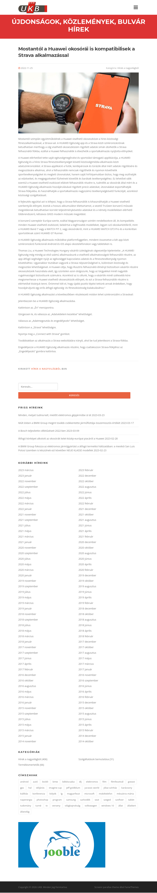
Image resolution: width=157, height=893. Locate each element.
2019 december (87, 575)
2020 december (87, 542)
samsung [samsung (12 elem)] (71, 800)
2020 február (85, 570)
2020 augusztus (87, 553)
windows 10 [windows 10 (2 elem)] (107, 805)
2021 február (85, 537)
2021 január (25, 542)
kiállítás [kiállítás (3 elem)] (24, 794)
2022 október (86, 481)
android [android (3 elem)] (24, 782)
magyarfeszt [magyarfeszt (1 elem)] (73, 794)
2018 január (25, 642)
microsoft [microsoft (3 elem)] (89, 794)
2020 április (85, 564)
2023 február (85, 470)
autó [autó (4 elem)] (35, 782)
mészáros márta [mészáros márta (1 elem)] (125, 794)
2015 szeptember (28, 714)
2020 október (86, 548)
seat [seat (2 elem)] (97, 800)
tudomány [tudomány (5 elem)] (25, 805)
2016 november (87, 675)
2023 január (25, 476)
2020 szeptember (28, 553)
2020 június (85, 559)
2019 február (85, 603)
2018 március (26, 636)
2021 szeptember (28, 520)
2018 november (27, 614)
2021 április (85, 531)
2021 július (24, 525)
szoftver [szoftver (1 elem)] (119, 800)
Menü (136, 7)
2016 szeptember (88, 680)
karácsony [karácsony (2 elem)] (126, 788)
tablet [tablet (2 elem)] (131, 800)
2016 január (25, 702)
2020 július (24, 559)
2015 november (27, 708)
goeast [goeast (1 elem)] (131, 782)
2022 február (85, 503)
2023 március (26, 470)
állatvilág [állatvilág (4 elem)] (24, 812)
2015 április (85, 725)
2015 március (26, 730)
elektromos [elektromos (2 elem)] (92, 782)
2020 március (26, 570)
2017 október (86, 647)
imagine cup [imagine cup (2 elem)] (55, 788)
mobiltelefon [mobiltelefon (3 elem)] (105, 794)
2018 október (86, 614)
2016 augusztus (27, 686)
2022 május (24, 498)
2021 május (24, 531)
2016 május (24, 692)
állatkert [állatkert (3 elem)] (131, 805)
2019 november (27, 581)
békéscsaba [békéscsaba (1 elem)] (68, 782)
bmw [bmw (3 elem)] (55, 782)
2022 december (87, 476)
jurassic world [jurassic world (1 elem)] (92, 788)
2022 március (26, 503)
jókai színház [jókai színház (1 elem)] (110, 788)
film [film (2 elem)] (105, 782)
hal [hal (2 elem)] (30, 788)
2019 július (24, 592)
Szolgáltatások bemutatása (93, 759)
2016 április (85, 692)
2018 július (24, 625)
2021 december (87, 509)
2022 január (25, 509)
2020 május (24, 564)
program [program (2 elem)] (57, 800)
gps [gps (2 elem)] (22, 788)
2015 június (85, 719)
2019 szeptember (28, 586)
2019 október (86, 581)
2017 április (24, 664)
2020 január (25, 575)
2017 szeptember (28, 653)
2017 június (24, 658)
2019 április (85, 597)
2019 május (24, 597)
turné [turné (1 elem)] (38, 805)
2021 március (26, 537)
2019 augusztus (87, 586)
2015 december (87, 702)
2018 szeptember (28, 620)
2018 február (85, 636)
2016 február (85, 697)
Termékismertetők (28, 765)
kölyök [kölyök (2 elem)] (52, 794)
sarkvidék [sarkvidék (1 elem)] (85, 800)
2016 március (26, 697)
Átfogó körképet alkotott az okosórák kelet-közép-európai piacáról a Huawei (61, 439)
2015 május (24, 725)
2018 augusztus (87, 620)
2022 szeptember (28, 487)
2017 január (85, 669)
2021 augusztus (87, 520)
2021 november (27, 514)
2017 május (85, 658)
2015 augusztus (87, 714)
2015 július (24, 719)
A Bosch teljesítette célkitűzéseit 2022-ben (42, 431)
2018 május (24, 631)
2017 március (86, 664)
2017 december (87, 642)
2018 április (85, 631)
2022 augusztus (87, 487)
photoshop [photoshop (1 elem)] (42, 800)
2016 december (27, 675)
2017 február (25, 669)
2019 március (26, 603)
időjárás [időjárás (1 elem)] (40, 788)
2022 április (85, 498)
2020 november (27, 548)
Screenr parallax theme (106, 887)
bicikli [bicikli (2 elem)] (45, 782)
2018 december (87, 608)
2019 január (25, 608)
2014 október (86, 741)
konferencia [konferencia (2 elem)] (39, 794)
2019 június (85, 592)
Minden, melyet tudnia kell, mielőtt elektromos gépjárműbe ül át (54, 415)
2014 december (87, 736)
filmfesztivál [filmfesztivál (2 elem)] (117, 782)
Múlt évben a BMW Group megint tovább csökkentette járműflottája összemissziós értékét (69, 423)
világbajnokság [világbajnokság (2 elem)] (72, 805)
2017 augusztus (87, 653)
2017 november (27, 647)
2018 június (85, 625)
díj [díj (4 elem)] (80, 782)
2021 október (86, 514)
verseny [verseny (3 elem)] (56, 805)
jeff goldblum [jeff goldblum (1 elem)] (73, 788)
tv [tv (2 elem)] (47, 805)
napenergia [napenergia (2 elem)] (26, 800)
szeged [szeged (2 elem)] (107, 800)
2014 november (27, 741)
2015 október (86, 708)
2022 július (24, 492)
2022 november (27, 481)
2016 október (25, 680)
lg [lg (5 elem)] (61, 794)
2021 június (85, 525)
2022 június (85, 492)
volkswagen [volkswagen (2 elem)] (91, 805)
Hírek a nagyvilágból (128, 68)
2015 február (85, 730)
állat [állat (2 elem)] (120, 805)
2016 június (85, 686)
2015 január (25, 736)
